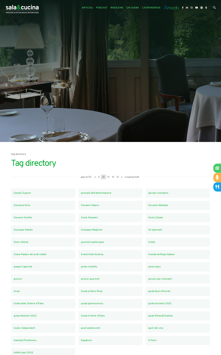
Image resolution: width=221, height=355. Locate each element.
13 (108, 177)
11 (99, 177)
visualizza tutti (132, 177)
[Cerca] (214, 8)
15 (117, 177)
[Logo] (22, 8)
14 (113, 177)
